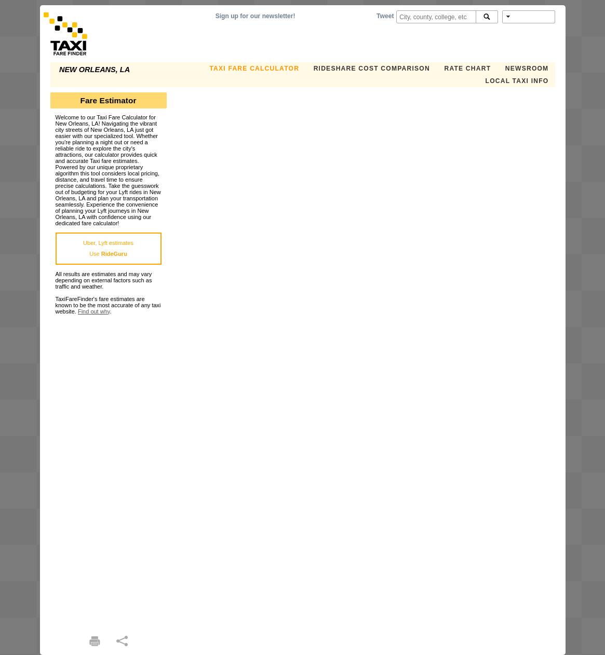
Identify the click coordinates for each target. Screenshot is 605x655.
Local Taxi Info (517, 81)
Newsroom (527, 68)
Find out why (94, 311)
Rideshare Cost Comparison (372, 68)
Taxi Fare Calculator (254, 68)
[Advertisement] (108, 470)
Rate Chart (467, 68)
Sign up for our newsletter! (255, 16)
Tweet (385, 16)
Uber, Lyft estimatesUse (108, 248)
